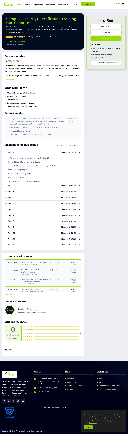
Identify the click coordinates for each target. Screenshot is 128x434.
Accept (88, 427)
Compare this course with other (106, 63)
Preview (42, 158)
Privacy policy (72, 382)
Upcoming (38, 5)
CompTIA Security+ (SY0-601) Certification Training (30, 271)
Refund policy (72, 389)
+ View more (9, 79)
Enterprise (50, 5)
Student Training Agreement (109, 386)
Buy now (106, 38)
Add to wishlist (106, 26)
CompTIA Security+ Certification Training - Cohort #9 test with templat (34, 281)
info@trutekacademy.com (47, 387)
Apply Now (89, 4)
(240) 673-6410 (43, 391)
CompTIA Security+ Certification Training (34, 262)
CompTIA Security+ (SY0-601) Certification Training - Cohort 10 (32, 290)
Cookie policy (93, 423)
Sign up (101, 382)
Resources (62, 5)
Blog (100, 379)
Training (27, 5)
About (73, 5)
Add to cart (106, 32)
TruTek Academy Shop (107, 389)
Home (19, 5)
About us (70, 379)
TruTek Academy (19, 41)
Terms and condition (75, 386)
